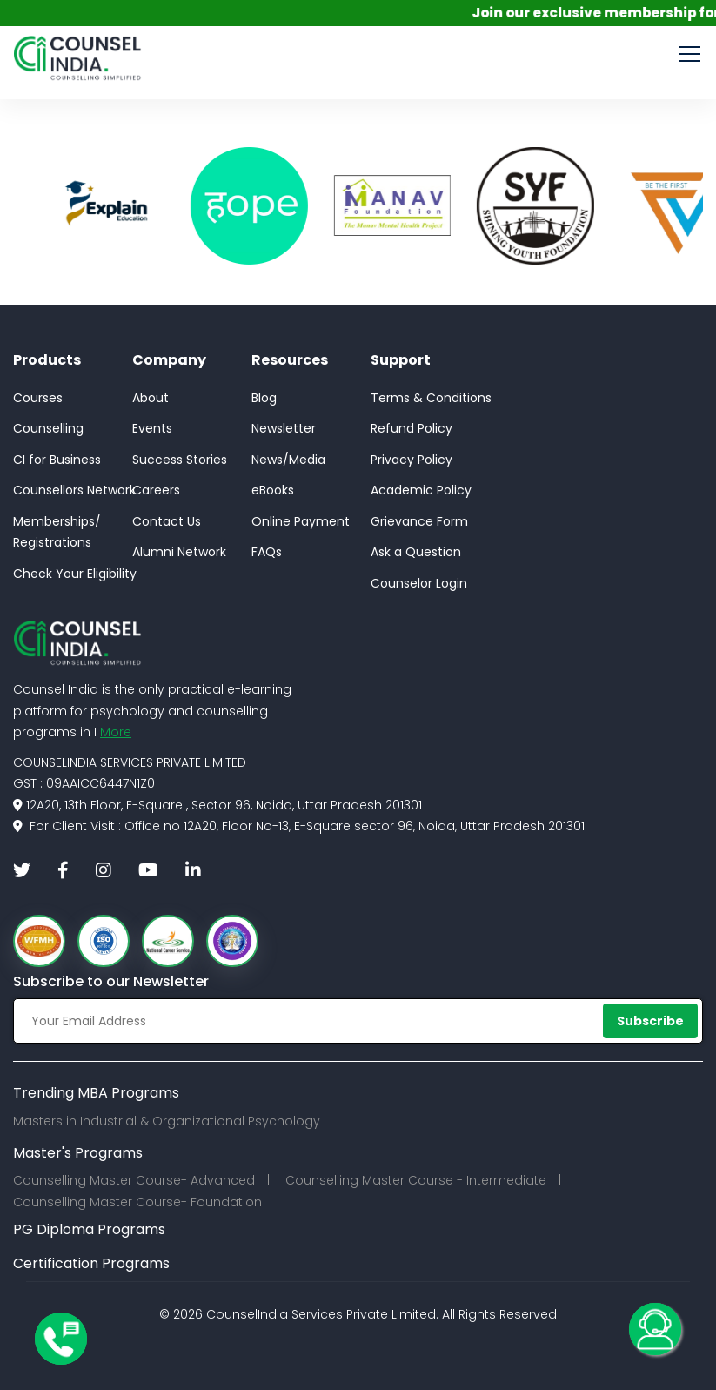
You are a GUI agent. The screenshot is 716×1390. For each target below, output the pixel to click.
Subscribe (650, 1021)
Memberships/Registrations (57, 532)
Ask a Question (416, 552)
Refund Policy (411, 428)
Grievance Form (419, 521)
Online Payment (300, 521)
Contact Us (166, 521)
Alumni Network (179, 552)
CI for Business (57, 459)
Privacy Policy (411, 459)
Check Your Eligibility (75, 573)
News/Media (288, 459)
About (150, 397)
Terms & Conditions (431, 397)
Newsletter (283, 428)
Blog (264, 397)
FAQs (266, 552)
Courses (38, 397)
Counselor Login (419, 583)
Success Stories (179, 459)
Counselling (48, 428)
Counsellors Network (74, 490)
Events (152, 428)
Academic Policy (421, 490)
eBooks (272, 490)
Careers (156, 490)
